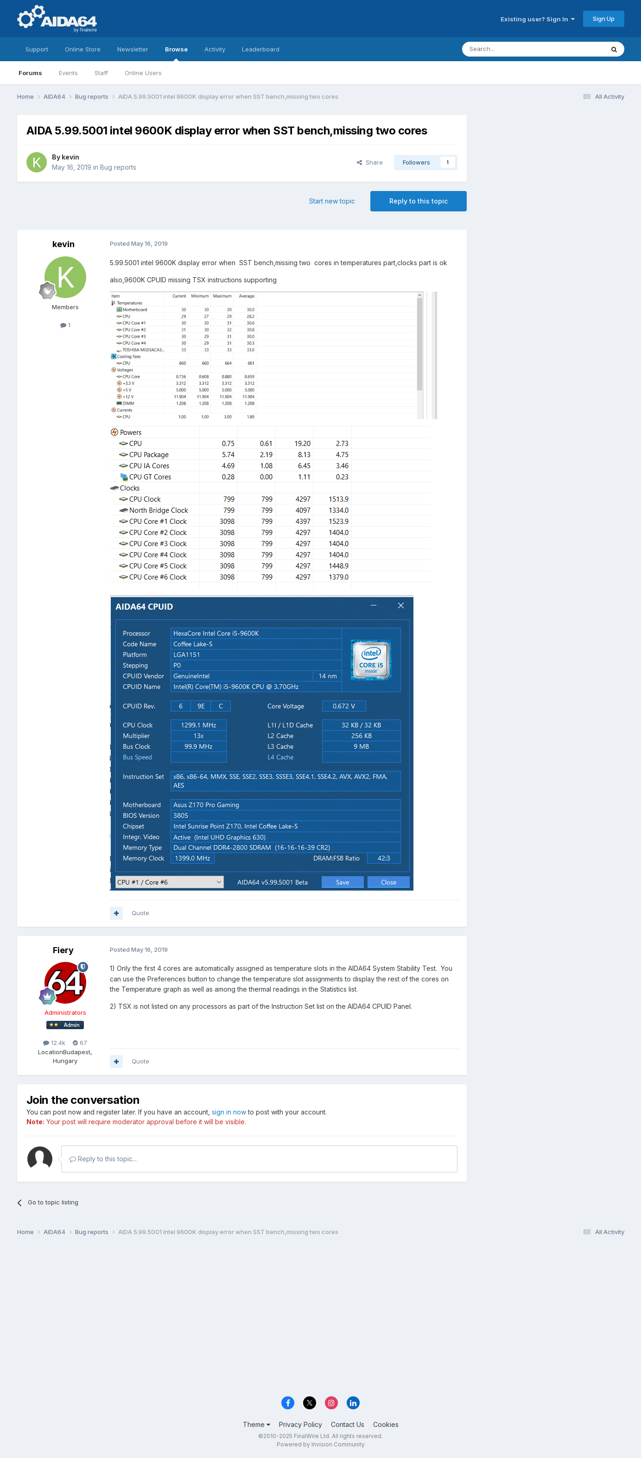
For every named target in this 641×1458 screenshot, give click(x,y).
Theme (256, 1424)
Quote (140, 913)
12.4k (54, 1042)
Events (68, 72)
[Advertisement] (550, 177)
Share (370, 162)
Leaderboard (260, 49)
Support (36, 49)
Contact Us (347, 1424)
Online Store (83, 49)
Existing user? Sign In (538, 19)
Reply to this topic (418, 201)
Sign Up (604, 18)
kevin (70, 157)
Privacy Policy (300, 1424)
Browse (176, 53)
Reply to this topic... (103, 1159)
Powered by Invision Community (321, 1444)
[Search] (509, 49)
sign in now (229, 1112)
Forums (30, 72)
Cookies (386, 1424)
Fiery (63, 950)
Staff (101, 72)
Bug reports (118, 167)
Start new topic (332, 201)
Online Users (143, 72)
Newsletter (132, 49)
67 (80, 1042)
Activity (214, 49)
